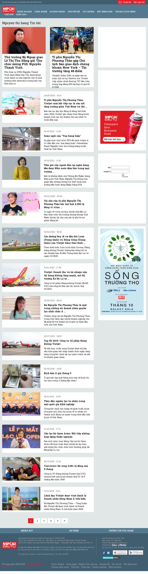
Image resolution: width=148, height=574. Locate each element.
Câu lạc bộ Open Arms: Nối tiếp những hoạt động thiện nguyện (67, 435)
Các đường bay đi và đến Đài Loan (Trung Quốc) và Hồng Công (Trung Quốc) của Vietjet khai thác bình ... (64, 239)
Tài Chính (88, 11)
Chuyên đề (74, 11)
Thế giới (9, 14)
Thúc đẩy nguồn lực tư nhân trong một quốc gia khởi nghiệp (64, 403)
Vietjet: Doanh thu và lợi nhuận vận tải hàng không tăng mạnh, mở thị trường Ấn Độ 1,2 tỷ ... (65, 275)
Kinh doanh (57, 564)
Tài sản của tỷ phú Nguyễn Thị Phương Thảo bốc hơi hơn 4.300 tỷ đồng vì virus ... (64, 204)
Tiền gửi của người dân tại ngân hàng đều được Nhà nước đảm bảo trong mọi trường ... (66, 168)
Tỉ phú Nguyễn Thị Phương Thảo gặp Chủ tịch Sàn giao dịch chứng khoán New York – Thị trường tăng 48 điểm (70, 64)
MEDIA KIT (27, 530)
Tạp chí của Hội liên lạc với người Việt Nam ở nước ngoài (22, 2)
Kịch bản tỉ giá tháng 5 (57, 373)
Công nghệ (71, 564)
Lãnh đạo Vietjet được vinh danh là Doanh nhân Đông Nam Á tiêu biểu (65, 497)
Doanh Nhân (57, 11)
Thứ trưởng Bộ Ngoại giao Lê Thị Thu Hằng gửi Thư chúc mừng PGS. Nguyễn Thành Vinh (23, 62)
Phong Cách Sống (125, 11)
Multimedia (115, 567)
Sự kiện (74, 530)
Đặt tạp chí (139, 2)
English (125, 2)
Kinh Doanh (24, 11)
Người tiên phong (88, 564)
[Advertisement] (122, 203)
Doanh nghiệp (99, 567)
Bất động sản (104, 11)
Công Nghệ (41, 11)
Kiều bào (21, 14)
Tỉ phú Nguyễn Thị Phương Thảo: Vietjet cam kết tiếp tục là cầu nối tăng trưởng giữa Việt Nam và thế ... (65, 103)
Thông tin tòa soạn (121, 530)
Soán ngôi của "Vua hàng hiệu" (62, 135)
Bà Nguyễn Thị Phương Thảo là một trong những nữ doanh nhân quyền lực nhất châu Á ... (65, 308)
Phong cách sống (60, 567)
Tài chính (117, 564)
